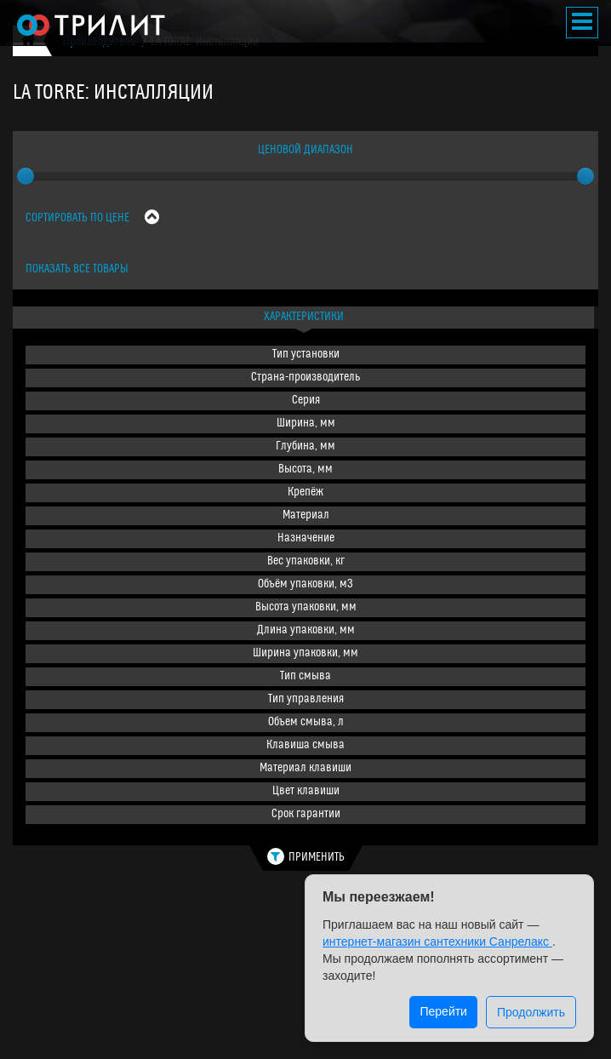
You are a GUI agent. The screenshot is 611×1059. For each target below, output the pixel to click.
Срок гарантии (305, 814)
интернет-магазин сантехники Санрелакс (437, 941)
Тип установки (306, 354)
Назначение (305, 538)
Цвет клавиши (306, 791)
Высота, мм (305, 469)
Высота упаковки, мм (306, 607)
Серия (306, 400)
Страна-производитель (305, 377)
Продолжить (531, 1012)
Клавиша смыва (305, 745)
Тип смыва (305, 676)
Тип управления (306, 699)
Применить (306, 856)
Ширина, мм (306, 423)
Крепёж (305, 492)
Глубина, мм (305, 446)
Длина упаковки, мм (306, 630)
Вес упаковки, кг (306, 561)
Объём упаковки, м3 (305, 584)
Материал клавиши (305, 768)
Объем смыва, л (306, 722)
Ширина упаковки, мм (305, 653)
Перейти (443, 1011)
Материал (306, 515)
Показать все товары (77, 269)
